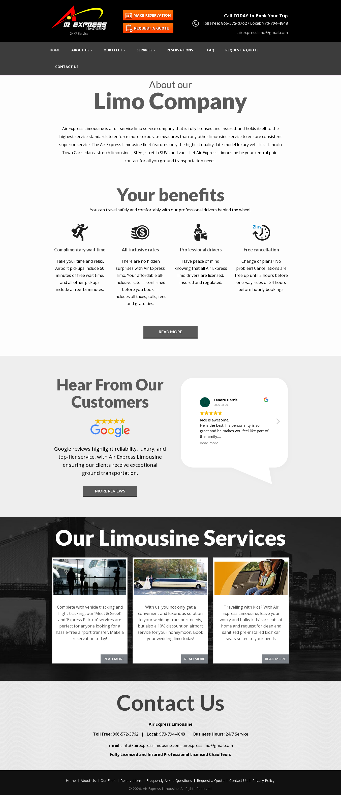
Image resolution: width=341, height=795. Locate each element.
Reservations (181, 50)
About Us (81, 50)
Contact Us (66, 66)
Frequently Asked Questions (169, 776)
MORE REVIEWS (110, 490)
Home (55, 50)
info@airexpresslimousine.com (151, 741)
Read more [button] (209, 443)
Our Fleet (115, 50)
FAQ (210, 50)
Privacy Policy (263, 776)
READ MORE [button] (114, 659)
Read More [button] (170, 331)
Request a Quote (242, 50)
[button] (277, 423)
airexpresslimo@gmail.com (262, 32)
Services (146, 50)
